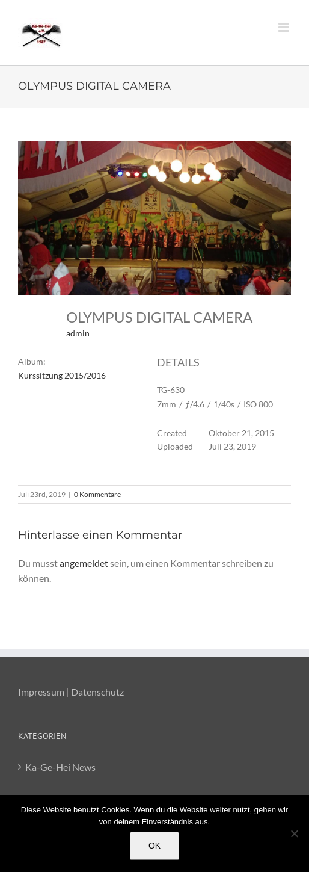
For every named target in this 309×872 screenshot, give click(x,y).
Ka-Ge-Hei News (60, 767)
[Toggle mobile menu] (284, 27)
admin (78, 333)
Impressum (41, 691)
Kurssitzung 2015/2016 (62, 375)
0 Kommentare (97, 494)
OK (154, 845)
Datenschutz (97, 691)
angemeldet (84, 563)
